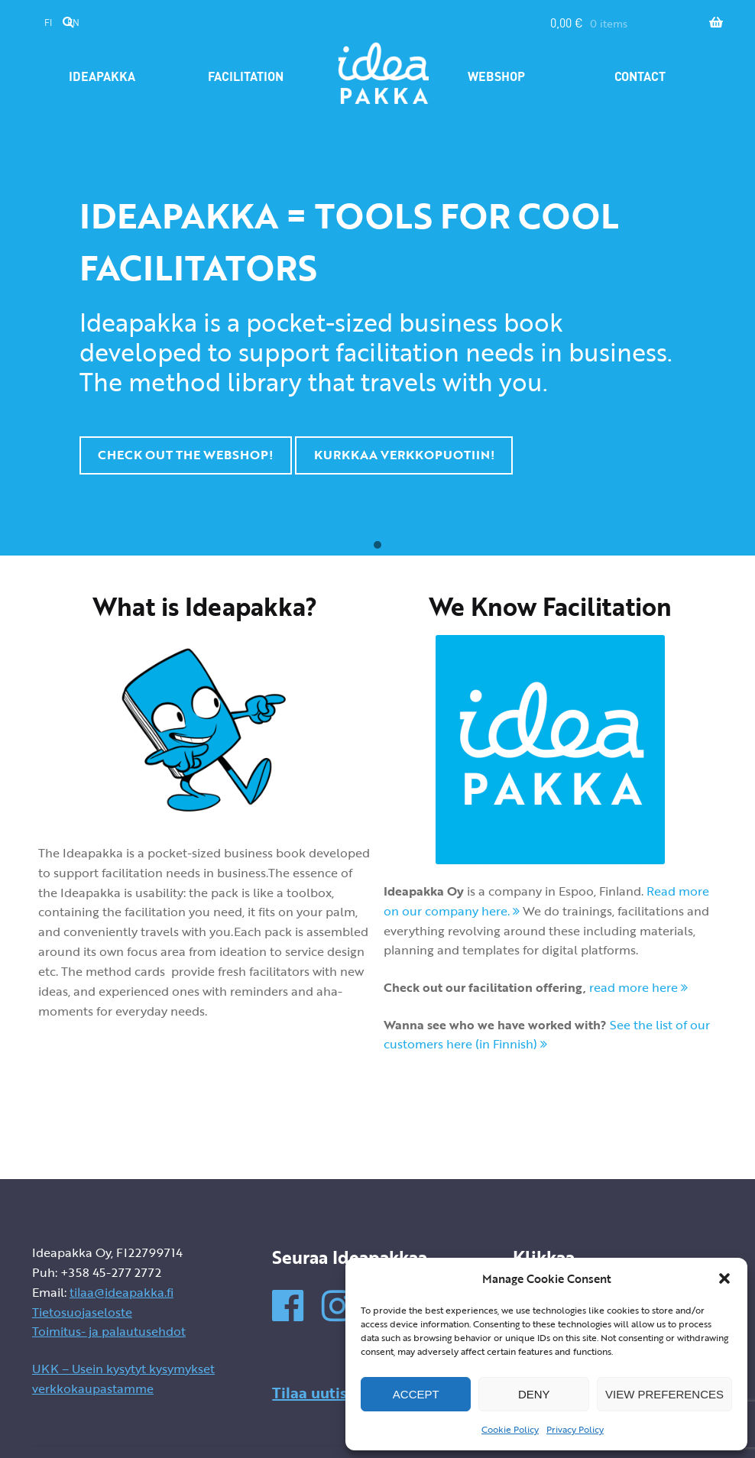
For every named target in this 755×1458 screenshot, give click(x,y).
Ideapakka (102, 76)
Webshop (496, 76)
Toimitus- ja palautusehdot (109, 1331)
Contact (640, 76)
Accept (416, 1394)
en (73, 22)
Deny (534, 1394)
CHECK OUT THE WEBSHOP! (185, 455)
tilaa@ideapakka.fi (121, 1292)
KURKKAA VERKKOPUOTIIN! (404, 455)
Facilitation (246, 76)
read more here (638, 987)
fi (48, 22)
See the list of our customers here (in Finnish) (547, 1035)
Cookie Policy (510, 1429)
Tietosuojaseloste (82, 1312)
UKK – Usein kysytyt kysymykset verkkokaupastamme (123, 1378)
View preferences (664, 1394)
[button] (724, 1278)
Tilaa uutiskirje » (333, 1392)
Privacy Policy (575, 1429)
